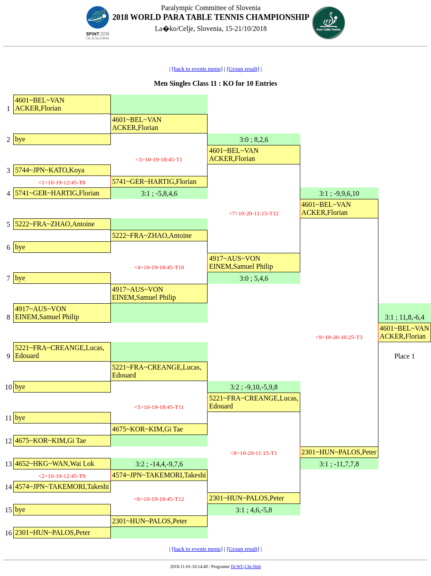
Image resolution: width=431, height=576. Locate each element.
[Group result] (243, 68)
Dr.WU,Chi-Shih (246, 566)
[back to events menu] (197, 68)
